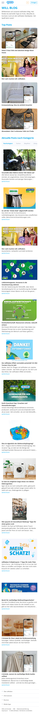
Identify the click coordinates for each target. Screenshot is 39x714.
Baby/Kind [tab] (27, 143)
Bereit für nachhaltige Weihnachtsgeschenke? (18, 600)
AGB (14, 709)
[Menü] (3, 3)
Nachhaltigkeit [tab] (8, 143)
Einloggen (34, 2)
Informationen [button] (7, 696)
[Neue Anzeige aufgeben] (27, 2)
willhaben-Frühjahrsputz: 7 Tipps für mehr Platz (19, 562)
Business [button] (5, 700)
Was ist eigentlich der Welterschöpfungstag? (17, 444)
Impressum (5, 710)
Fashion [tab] (18, 143)
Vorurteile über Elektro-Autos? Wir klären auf (18, 173)
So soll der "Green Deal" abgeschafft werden (17, 211)
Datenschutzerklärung (23, 709)
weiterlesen (6, 181)
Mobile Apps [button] (6, 704)
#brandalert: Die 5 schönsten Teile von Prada (18, 131)
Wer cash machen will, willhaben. (13, 79)
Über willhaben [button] (7, 691)
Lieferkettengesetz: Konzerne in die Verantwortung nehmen (14, 284)
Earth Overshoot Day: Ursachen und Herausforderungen (14, 404)
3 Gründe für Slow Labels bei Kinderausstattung (19, 638)
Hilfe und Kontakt (6, 709)
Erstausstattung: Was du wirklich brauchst (17, 105)
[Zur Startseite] (10, 3)
